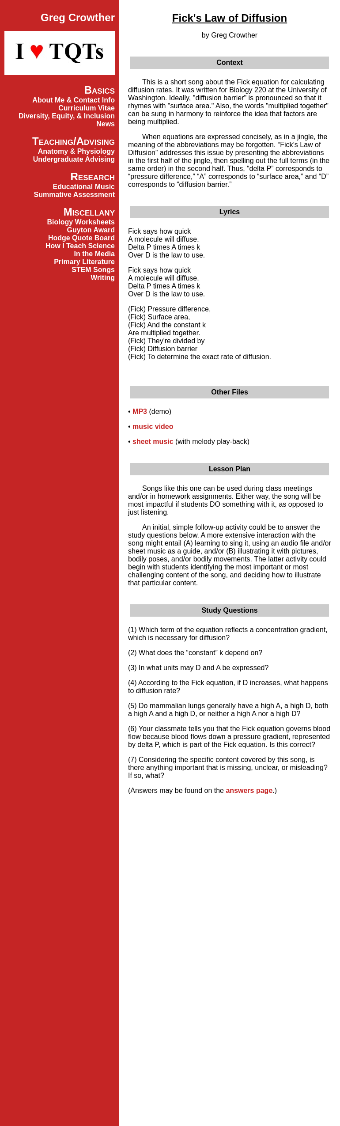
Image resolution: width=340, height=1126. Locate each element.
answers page (249, 790)
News (105, 124)
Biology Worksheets (81, 222)
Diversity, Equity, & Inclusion (67, 116)
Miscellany (89, 212)
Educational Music (84, 186)
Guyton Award (91, 230)
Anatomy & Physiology (76, 151)
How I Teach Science (80, 246)
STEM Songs (93, 269)
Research (93, 176)
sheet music (152, 441)
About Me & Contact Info (73, 100)
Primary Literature (84, 261)
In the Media (94, 254)
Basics (99, 90)
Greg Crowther (78, 17)
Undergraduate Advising (74, 159)
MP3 (139, 411)
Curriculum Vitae (86, 108)
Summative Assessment (74, 194)
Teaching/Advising (73, 141)
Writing (103, 277)
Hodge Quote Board (81, 238)
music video (152, 426)
